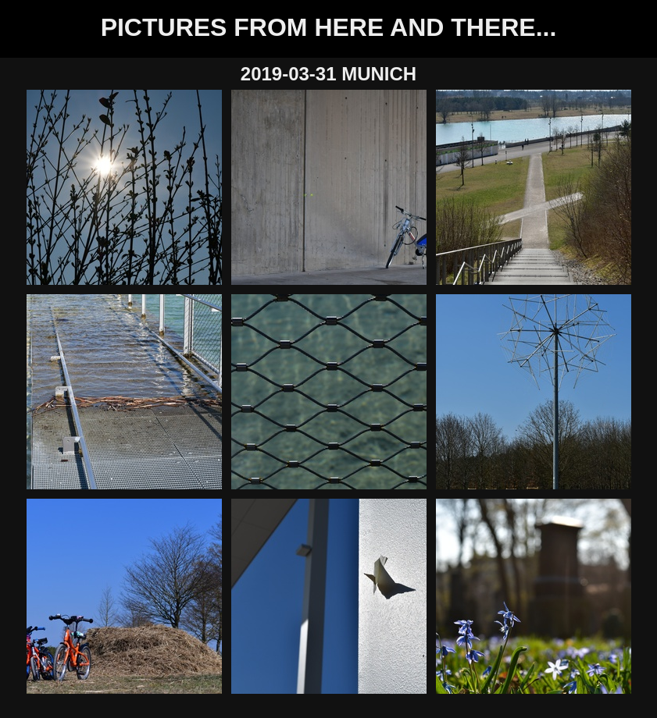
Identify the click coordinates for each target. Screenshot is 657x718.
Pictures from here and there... (329, 27)
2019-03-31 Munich (328, 73)
